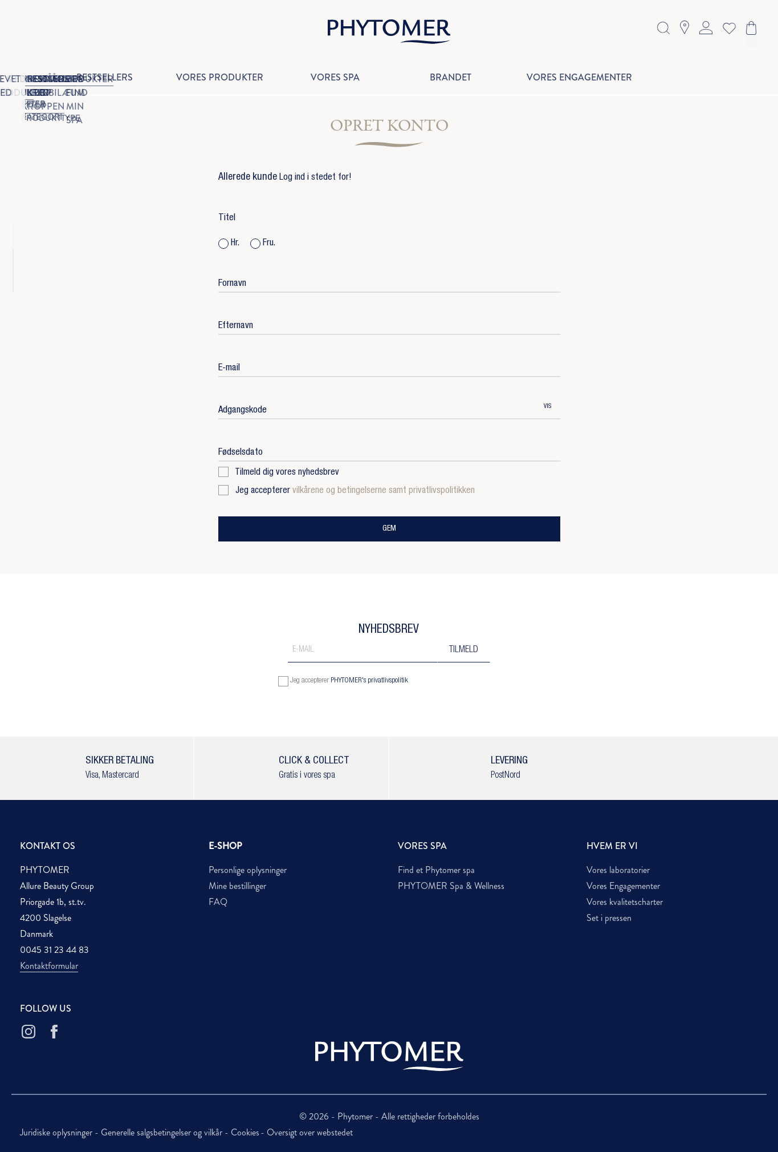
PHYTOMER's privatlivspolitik (369, 681)
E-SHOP (225, 845)
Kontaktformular (49, 965)
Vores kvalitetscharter (624, 901)
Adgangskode (242, 410)
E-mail (229, 368)
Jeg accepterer (346, 491)
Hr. (228, 244)
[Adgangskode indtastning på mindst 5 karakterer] (376, 407)
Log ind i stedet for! (315, 178)
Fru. (262, 244)
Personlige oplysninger (248, 869)
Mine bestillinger (237, 885)
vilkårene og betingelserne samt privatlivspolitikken (383, 491)
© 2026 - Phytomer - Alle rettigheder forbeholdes (389, 1116)
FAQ (218, 901)
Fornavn (232, 284)
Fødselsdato (240, 453)
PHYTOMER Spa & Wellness (451, 885)
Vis (547, 406)
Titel (226, 218)
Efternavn (235, 326)
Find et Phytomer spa (436, 869)
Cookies (245, 1132)
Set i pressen (609, 917)
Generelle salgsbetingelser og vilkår (163, 1132)
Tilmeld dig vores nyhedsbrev (278, 473)
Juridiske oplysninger (57, 1132)
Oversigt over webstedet (310, 1132)
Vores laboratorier (618, 869)
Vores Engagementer (623, 885)
